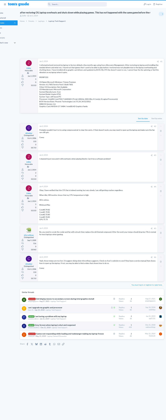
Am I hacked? (140, 191)
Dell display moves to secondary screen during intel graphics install (53, 314)
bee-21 (39, 331)
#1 (121, 65)
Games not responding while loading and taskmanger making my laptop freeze (55, 364)
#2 (115, 137)
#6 (115, 270)
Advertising (56, 416)
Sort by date (103, 129)
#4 (115, 197)
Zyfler (32, 19)
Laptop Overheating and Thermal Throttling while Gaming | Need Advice (146, 145)
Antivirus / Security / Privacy (141, 198)
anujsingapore (42, 319)
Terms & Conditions (106, 416)
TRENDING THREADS (134, 137)
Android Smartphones (139, 186)
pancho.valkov (42, 342)
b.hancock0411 (42, 353)
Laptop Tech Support (67, 319)
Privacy (89, 416)
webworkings (110, 350)
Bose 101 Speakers (142, 217)
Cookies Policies (73, 416)
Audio (133, 171)
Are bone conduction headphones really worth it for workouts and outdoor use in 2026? (146, 162)
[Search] (69, 4)
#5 (115, 241)
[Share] (118, 64)
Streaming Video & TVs (139, 238)
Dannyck (40, 370)
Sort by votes (116, 129)
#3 (115, 166)
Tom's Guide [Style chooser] (146, 406)
